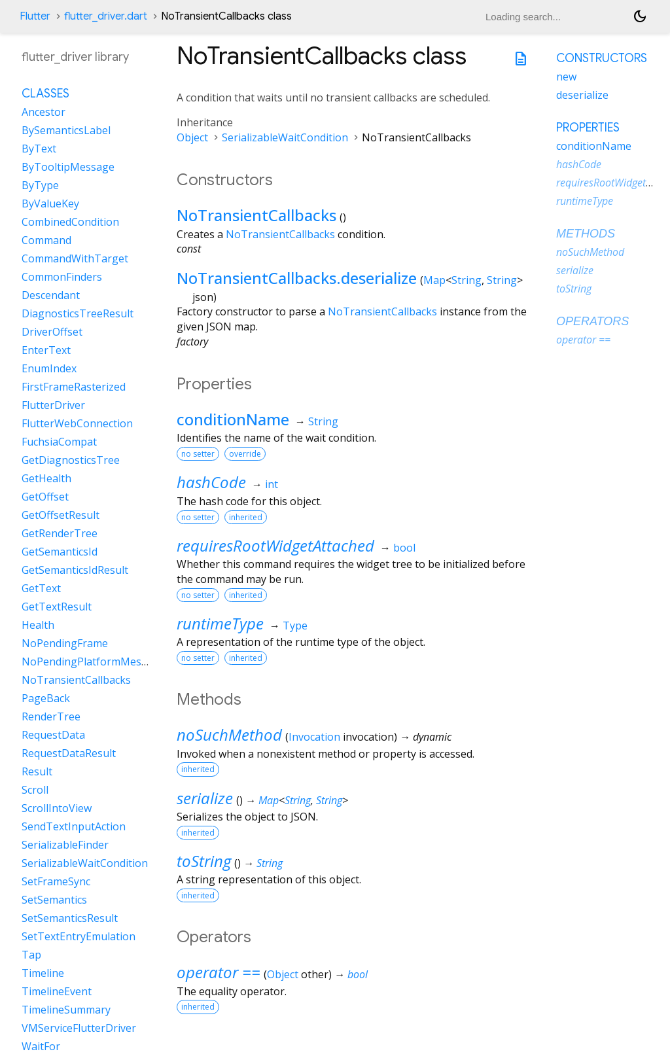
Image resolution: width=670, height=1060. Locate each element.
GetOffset (45, 496)
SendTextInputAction (74, 826)
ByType (40, 185)
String (466, 280)
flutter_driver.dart (105, 16)
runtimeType (220, 623)
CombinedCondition (70, 222)
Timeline (43, 973)
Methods (585, 233)
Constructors (601, 58)
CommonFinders (62, 277)
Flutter (35, 16)
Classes (45, 93)
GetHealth (46, 478)
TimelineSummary (66, 1009)
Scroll (35, 790)
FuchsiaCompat (59, 441)
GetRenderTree (59, 533)
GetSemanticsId (59, 551)
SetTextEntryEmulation (78, 936)
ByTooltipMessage (68, 167)
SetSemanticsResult (70, 918)
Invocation (314, 737)
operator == (218, 972)
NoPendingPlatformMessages (96, 661)
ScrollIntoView (57, 808)
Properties (588, 127)
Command (46, 240)
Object (192, 137)
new (566, 76)
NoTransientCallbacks (256, 215)
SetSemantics (54, 899)
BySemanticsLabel (66, 130)
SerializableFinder (65, 845)
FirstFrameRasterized (74, 387)
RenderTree (51, 716)
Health (38, 625)
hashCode (211, 482)
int (271, 484)
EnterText (46, 350)
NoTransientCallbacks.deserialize (297, 278)
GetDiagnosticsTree (71, 460)
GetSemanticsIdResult (75, 570)
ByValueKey (50, 203)
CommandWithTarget (75, 258)
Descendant (51, 295)
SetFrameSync (56, 881)
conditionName (233, 419)
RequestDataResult (69, 753)
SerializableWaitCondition (285, 137)
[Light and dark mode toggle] (639, 16)
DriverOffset (52, 332)
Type (295, 625)
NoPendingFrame (65, 643)
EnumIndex (49, 368)
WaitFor (41, 1046)
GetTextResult (57, 606)
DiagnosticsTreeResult (77, 313)
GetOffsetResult (60, 515)
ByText (39, 148)
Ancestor (43, 112)
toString (204, 861)
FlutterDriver (53, 405)
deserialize (582, 95)
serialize (205, 798)
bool (404, 547)
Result (37, 771)
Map (434, 280)
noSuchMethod (229, 734)
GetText (41, 588)
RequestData (53, 735)
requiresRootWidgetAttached (275, 545)
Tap (31, 954)
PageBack (46, 698)
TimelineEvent (57, 991)
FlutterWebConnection (77, 423)
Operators (592, 321)
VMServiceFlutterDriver (79, 1028)
